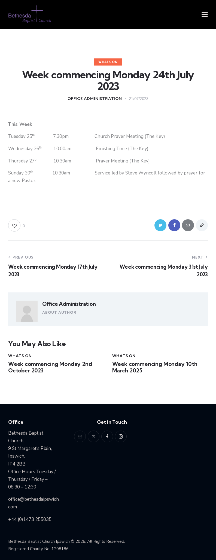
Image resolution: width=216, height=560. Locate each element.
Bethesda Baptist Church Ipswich (39, 541)
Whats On (107, 62)
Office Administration (69, 304)
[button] (205, 14)
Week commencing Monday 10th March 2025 (154, 367)
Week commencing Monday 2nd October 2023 (50, 367)
